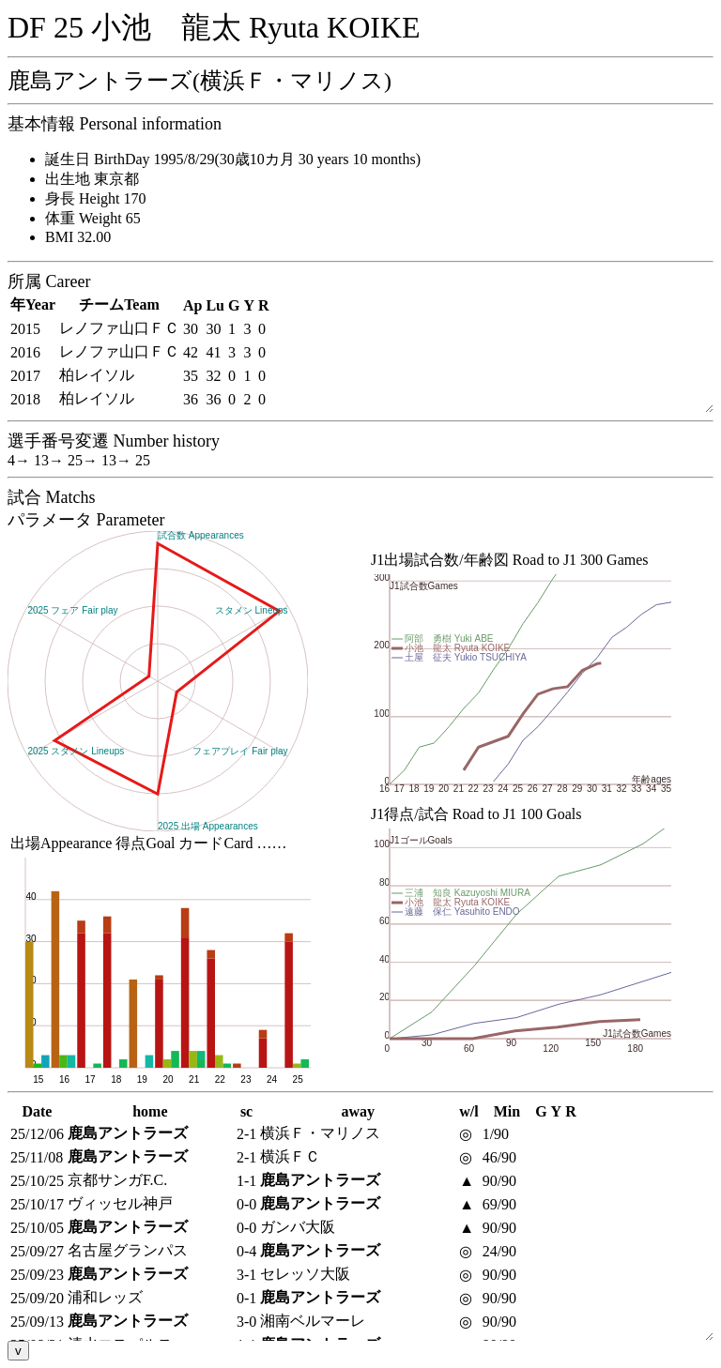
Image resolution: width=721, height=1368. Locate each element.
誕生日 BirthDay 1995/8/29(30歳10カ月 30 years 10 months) (233, 159)
